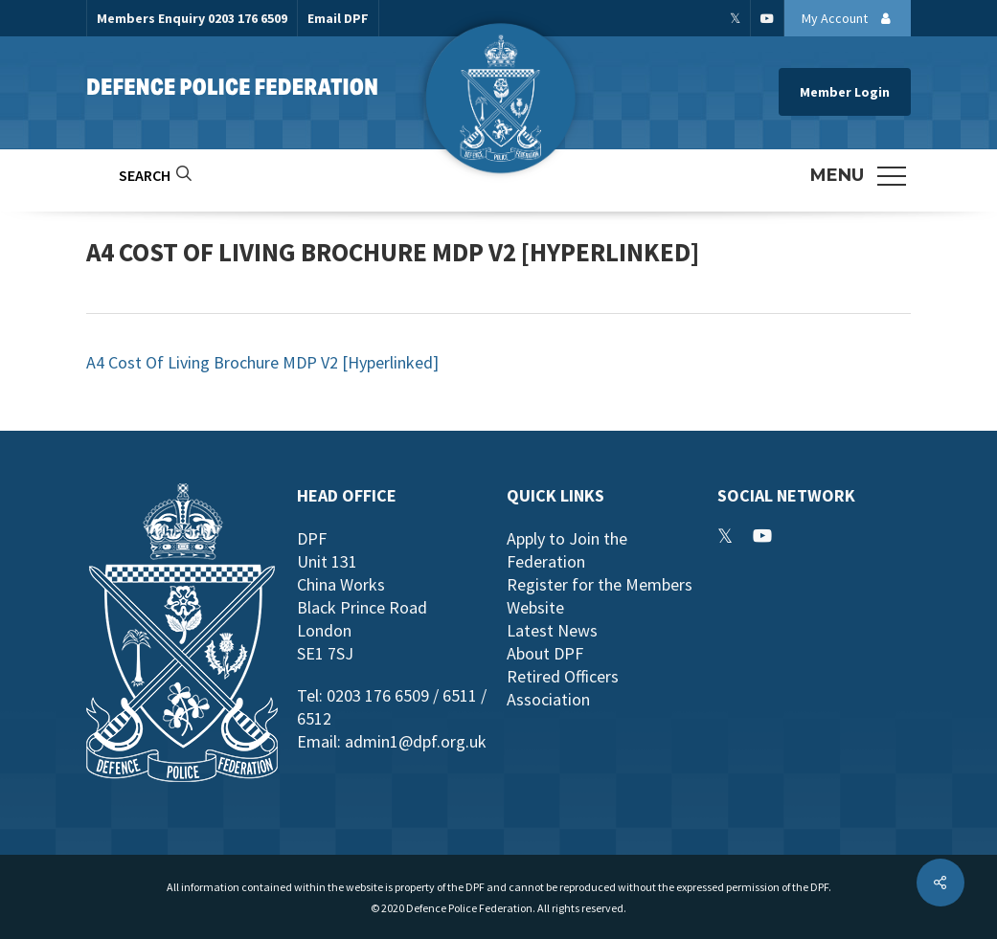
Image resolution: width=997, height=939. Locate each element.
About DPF (545, 653)
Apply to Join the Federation (567, 549)
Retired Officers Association (563, 687)
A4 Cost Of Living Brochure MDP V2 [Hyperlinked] (262, 362)
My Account (851, 18)
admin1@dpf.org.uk (416, 741)
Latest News (552, 630)
